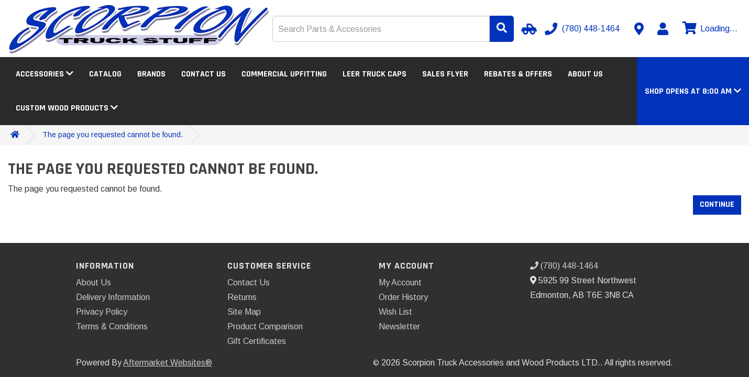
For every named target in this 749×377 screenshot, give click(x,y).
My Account (400, 282)
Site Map (244, 311)
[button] (693, 91)
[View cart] (708, 28)
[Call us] (583, 29)
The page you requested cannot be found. (112, 134)
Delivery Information (113, 297)
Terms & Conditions (112, 326)
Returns (242, 297)
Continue (717, 204)
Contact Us (203, 74)
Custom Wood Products (67, 108)
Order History (403, 297)
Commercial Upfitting (284, 74)
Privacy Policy (101, 311)
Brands (151, 74)
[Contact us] (639, 29)
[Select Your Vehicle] (527, 29)
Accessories (44, 74)
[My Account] (662, 29)
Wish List (395, 311)
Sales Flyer (445, 74)
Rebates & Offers (518, 74)
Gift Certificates (256, 341)
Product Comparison (265, 326)
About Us (585, 74)
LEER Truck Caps (374, 74)
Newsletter (399, 326)
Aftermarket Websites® (167, 362)
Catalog (105, 74)
